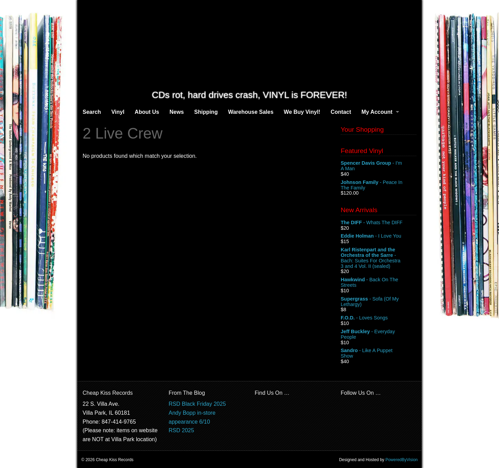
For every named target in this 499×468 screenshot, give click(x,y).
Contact (341, 112)
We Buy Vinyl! (302, 112)
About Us (147, 112)
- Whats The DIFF (378, 223)
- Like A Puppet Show (378, 353)
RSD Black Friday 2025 (197, 404)
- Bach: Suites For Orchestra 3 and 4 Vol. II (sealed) (378, 258)
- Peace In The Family (378, 185)
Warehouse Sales (251, 112)
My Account (376, 112)
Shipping (205, 112)
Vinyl (117, 112)
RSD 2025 (181, 430)
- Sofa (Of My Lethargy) (378, 301)
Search (92, 112)
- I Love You (378, 236)
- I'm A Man (378, 166)
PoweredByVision (401, 459)
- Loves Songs (378, 318)
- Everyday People (378, 334)
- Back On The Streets (378, 282)
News (176, 112)
